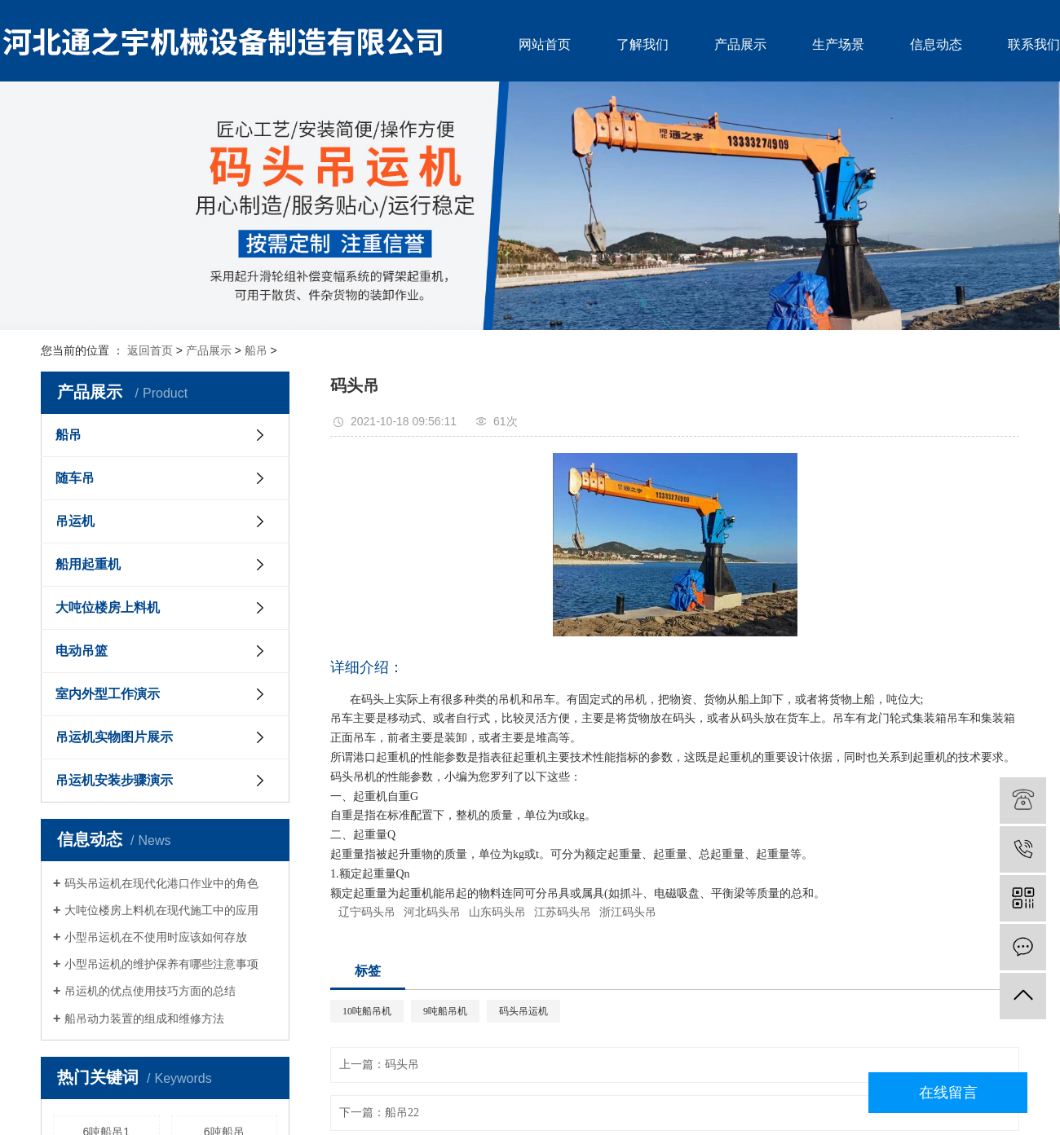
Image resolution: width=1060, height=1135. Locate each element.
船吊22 (402, 1112)
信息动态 (936, 44)
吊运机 (75, 521)
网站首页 (545, 44)
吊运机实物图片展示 (114, 737)
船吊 (256, 350)
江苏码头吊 (562, 912)
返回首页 (150, 350)
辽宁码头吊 (366, 912)
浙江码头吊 (627, 912)
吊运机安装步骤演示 (114, 780)
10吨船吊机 (366, 1011)
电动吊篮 (81, 651)
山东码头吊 (497, 912)
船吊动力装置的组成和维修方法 (144, 1018)
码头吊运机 (523, 1011)
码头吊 (402, 1064)
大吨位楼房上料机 (107, 607)
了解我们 (642, 44)
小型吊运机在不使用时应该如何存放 (155, 937)
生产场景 (838, 44)
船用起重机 (88, 564)
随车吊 (75, 478)
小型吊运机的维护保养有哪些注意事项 (161, 963)
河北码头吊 (432, 912)
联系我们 (1034, 44)
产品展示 (740, 44)
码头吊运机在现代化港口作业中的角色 (161, 883)
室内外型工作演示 (107, 694)
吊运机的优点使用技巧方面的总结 (150, 990)
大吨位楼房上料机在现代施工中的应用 (161, 910)
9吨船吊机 (445, 1011)
